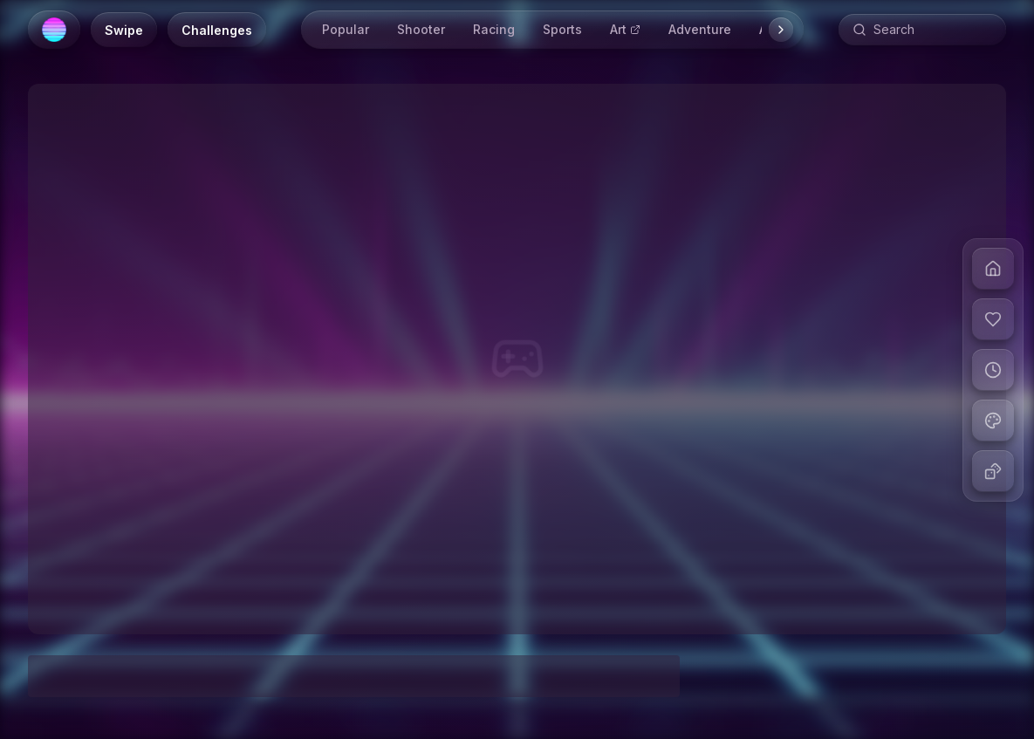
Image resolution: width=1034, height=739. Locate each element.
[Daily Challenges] (217, 29)
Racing (494, 29)
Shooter (421, 29)
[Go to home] (993, 269)
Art (625, 29)
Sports (562, 29)
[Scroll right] (781, 29)
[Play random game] (993, 471)
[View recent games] (993, 370)
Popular (345, 29)
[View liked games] (993, 319)
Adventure (699, 29)
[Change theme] (993, 420)
